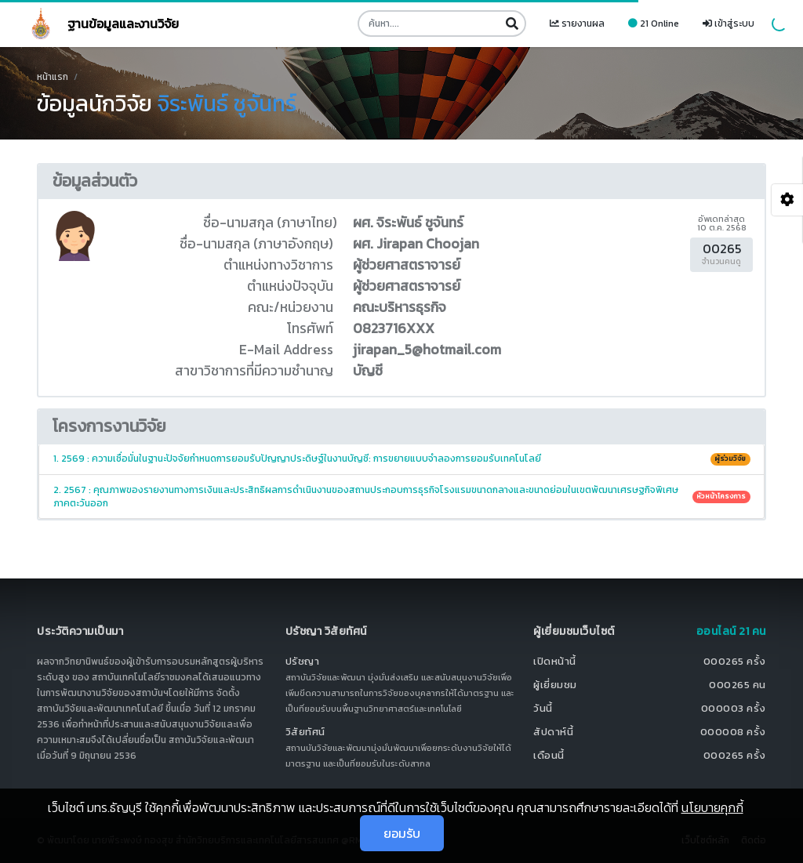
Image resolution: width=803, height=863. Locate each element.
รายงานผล (577, 23)
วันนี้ (543, 708)
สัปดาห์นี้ (553, 731)
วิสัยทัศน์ (305, 731)
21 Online (653, 23)
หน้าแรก (52, 77)
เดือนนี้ (549, 755)
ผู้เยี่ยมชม (555, 684)
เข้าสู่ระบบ (728, 23)
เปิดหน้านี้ (554, 661)
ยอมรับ (401, 833)
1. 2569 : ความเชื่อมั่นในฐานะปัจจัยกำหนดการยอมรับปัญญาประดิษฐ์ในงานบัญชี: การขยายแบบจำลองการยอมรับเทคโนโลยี (401, 458)
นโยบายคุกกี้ (712, 807)
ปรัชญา (302, 661)
